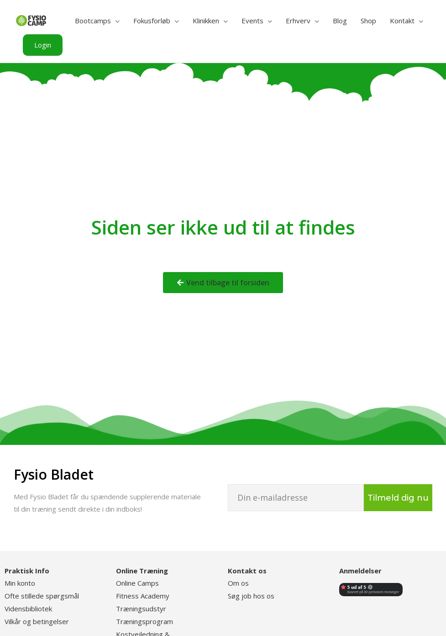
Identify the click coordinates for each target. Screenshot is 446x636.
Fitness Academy (142, 595)
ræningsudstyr (143, 608)
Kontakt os (247, 570)
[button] (43, 45)
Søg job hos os (251, 595)
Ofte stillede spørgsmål (42, 595)
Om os (238, 583)
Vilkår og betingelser (37, 621)
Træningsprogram (144, 621)
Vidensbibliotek (28, 608)
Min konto (20, 583)
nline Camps (141, 583)
